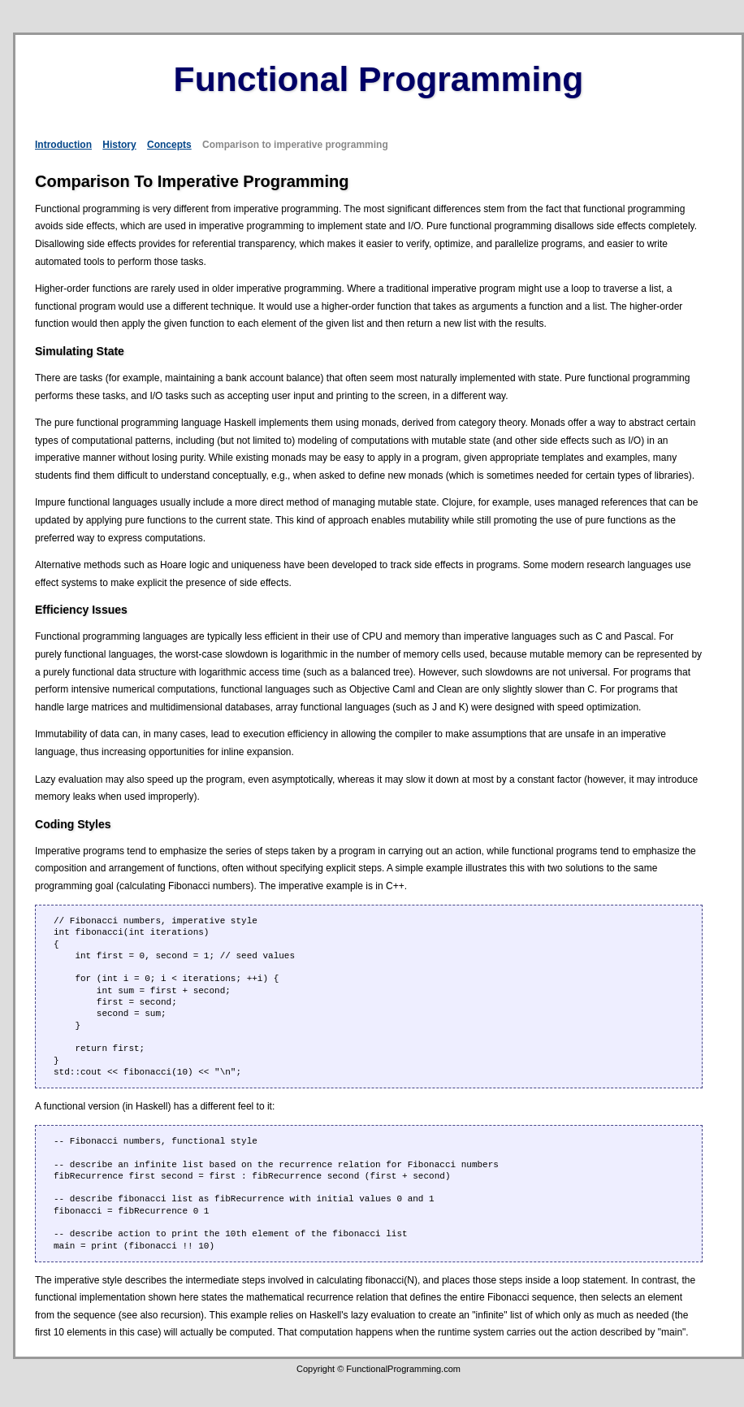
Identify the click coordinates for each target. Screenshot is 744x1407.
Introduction (63, 144)
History (119, 144)
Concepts (169, 144)
